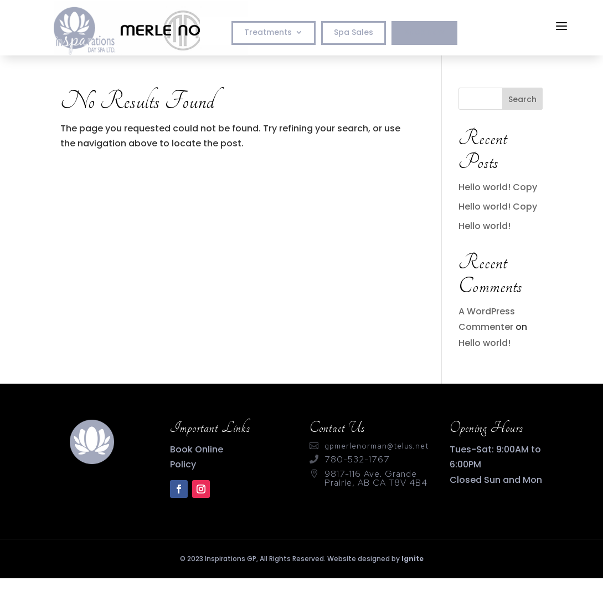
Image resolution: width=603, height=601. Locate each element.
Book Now (424, 33)
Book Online (196, 449)
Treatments (268, 33)
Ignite (412, 558)
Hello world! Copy (497, 187)
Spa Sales (353, 33)
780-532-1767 (357, 459)
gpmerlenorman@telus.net (376, 446)
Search (522, 99)
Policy (183, 464)
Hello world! (484, 226)
